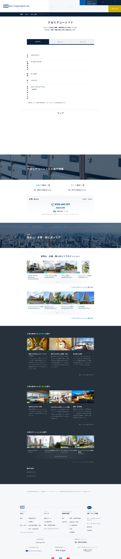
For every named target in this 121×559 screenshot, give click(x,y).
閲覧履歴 (103, 3)
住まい (52, 2)
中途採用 (89, 513)
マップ (65, 191)
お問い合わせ (114, 8)
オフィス (59, 2)
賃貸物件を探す (31, 454)
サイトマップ (79, 552)
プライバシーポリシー (57, 552)
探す (52, 7)
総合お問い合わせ (43, 552)
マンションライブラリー (98, 9)
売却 (71, 512)
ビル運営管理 (48, 505)
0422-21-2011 (60, 188)
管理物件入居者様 (91, 3)
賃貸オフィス (48, 501)
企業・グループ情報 (79, 2)
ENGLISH (89, 1)
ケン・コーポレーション (93, 507)
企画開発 (72, 515)
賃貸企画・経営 (74, 505)
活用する (71, 7)
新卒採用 (89, 510)
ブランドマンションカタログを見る (82, 444)
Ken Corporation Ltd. (16, 6)
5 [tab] (62, 261)
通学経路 (42, 78)
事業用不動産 (67, 2)
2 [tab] (58, 261)
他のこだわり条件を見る (86, 355)
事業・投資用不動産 (49, 508)
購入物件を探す (31, 458)
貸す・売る (23, 508)
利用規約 (69, 552)
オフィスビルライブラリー (51, 512)
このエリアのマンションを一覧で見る (82, 267)
